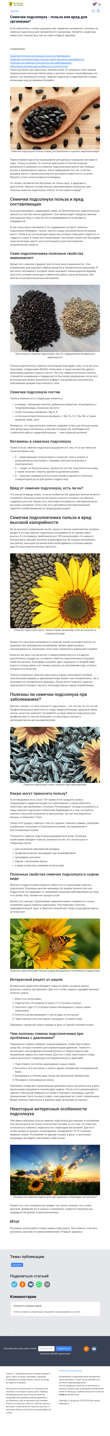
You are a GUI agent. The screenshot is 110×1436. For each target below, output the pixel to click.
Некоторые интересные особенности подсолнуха (39, 66)
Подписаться (64, 1348)
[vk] (31, 1284)
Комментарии (23, 1296)
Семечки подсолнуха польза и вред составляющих (40, 55)
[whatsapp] (39, 1284)
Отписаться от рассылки (70, 1370)
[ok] (22, 1284)
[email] (47, 1284)
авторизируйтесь (64, 1312)
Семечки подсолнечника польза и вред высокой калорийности (47, 59)
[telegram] (14, 1284)
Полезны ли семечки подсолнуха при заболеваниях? (41, 62)
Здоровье (14, 11)
